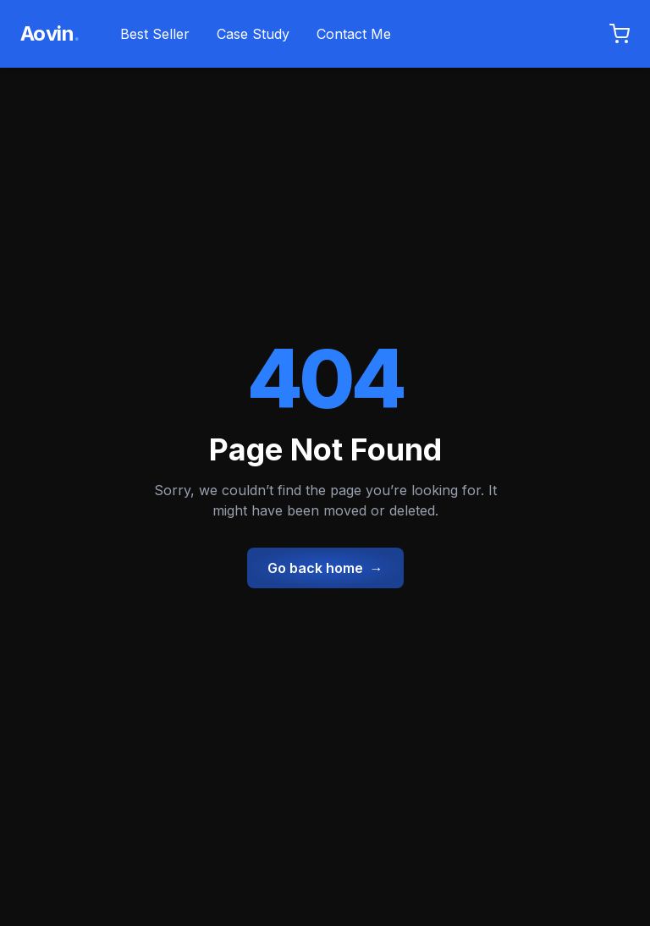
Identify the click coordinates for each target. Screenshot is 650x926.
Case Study (253, 33)
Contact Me (354, 33)
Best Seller (155, 33)
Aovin (50, 33)
